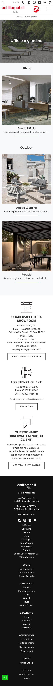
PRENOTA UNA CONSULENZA (26, 357)
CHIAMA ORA (26, 407)
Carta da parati (26, 647)
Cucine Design (26, 569)
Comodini (26, 620)
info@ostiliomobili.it (30, 509)
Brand (26, 536)
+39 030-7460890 (28, 506)
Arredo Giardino (26, 674)
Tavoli (26, 602)
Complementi (26, 651)
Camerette (27, 628)
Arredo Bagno (26, 605)
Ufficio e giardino (30, 17)
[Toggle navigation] (49, 9)
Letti (26, 617)
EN (18, 2)
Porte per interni (26, 643)
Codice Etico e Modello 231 (26, 554)
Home (18, 17)
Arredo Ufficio (26, 663)
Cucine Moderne (26, 572)
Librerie (26, 587)
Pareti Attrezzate (26, 591)
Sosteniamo (26, 547)
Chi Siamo (26, 529)
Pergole (26, 678)
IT (13, 2)
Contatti (27, 550)
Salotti (26, 598)
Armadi (26, 624)
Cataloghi (26, 539)
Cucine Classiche (26, 576)
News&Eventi (26, 543)
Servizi (26, 532)
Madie (26, 595)
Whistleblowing (27, 557)
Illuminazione (26, 639)
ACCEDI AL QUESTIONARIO (26, 465)
